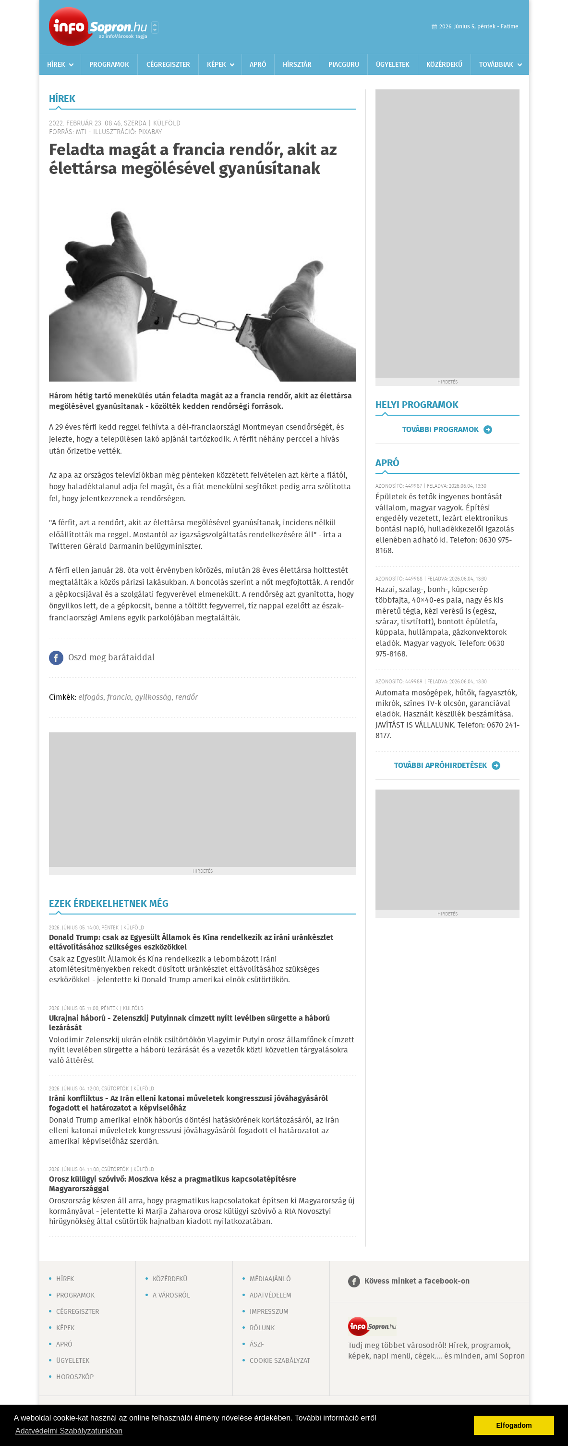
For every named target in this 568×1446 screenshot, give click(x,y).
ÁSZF (257, 1344)
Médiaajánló (270, 1279)
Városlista (154, 27)
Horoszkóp (75, 1377)
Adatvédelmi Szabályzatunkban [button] (68, 1431)
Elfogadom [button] (514, 1425)
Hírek (56, 65)
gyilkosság (153, 698)
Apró (258, 65)
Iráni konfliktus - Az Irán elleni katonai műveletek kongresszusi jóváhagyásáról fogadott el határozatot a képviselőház (188, 1103)
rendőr (186, 698)
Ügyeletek (393, 65)
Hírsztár (297, 65)
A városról (171, 1295)
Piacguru (343, 65)
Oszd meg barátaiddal (111, 658)
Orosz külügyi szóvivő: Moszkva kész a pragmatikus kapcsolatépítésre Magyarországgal (172, 1184)
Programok (109, 65)
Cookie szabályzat (280, 1361)
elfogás (90, 698)
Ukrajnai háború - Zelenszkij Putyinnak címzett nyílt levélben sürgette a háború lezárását (189, 1023)
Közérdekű (444, 65)
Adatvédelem (270, 1295)
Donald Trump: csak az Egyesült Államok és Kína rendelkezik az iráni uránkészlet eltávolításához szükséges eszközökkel (191, 942)
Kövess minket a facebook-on (417, 1281)
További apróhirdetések (440, 765)
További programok (440, 429)
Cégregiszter (168, 65)
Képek (216, 65)
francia (119, 698)
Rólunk (262, 1328)
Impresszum (269, 1312)
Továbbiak (496, 65)
